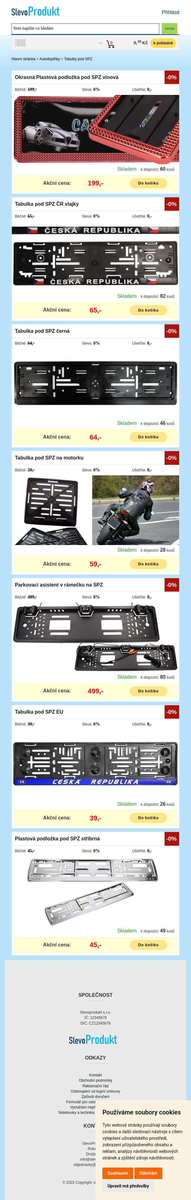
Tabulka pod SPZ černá (42, 331)
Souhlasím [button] (117, 1173)
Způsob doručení (95, 1096)
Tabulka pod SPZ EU (39, 712)
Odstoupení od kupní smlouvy (95, 1091)
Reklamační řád (95, 1086)
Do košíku (148, 183)
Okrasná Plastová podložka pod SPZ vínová (67, 77)
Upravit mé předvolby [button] (128, 1185)
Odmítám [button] (148, 1173)
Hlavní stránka (23, 59)
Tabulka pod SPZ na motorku (49, 457)
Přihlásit (170, 12)
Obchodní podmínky (95, 1080)
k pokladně (163, 43)
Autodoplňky (50, 59)
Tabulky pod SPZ (78, 59)
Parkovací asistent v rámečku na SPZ (59, 585)
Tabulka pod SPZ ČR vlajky (47, 204)
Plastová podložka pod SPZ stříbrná (57, 838)
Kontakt (95, 1075)
